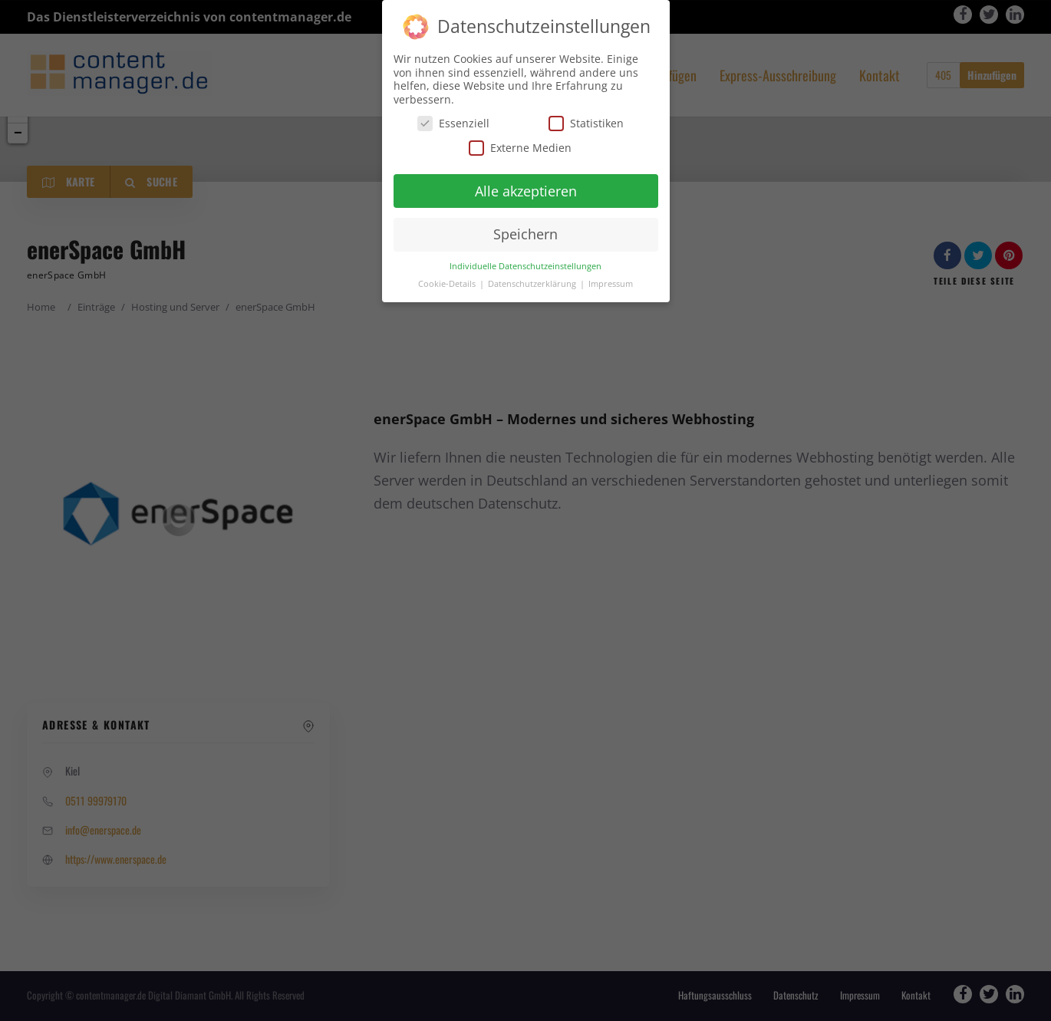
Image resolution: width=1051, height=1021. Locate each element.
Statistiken (586, 122)
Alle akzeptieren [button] (526, 190)
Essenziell (453, 122)
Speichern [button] (525, 233)
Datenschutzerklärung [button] (533, 283)
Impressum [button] (610, 283)
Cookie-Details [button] (448, 283)
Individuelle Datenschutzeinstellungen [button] (525, 265)
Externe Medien (520, 147)
